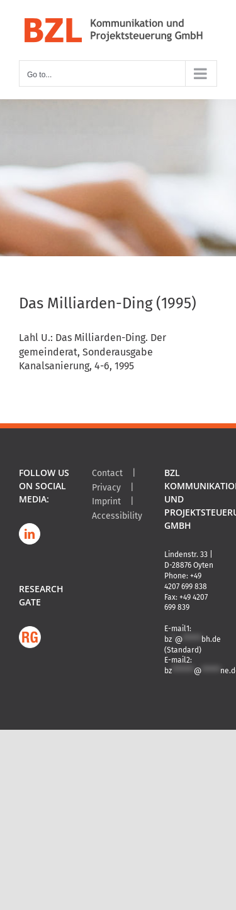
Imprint (106, 501)
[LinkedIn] (29, 533)
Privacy (106, 487)
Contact (107, 473)
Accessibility (117, 516)
